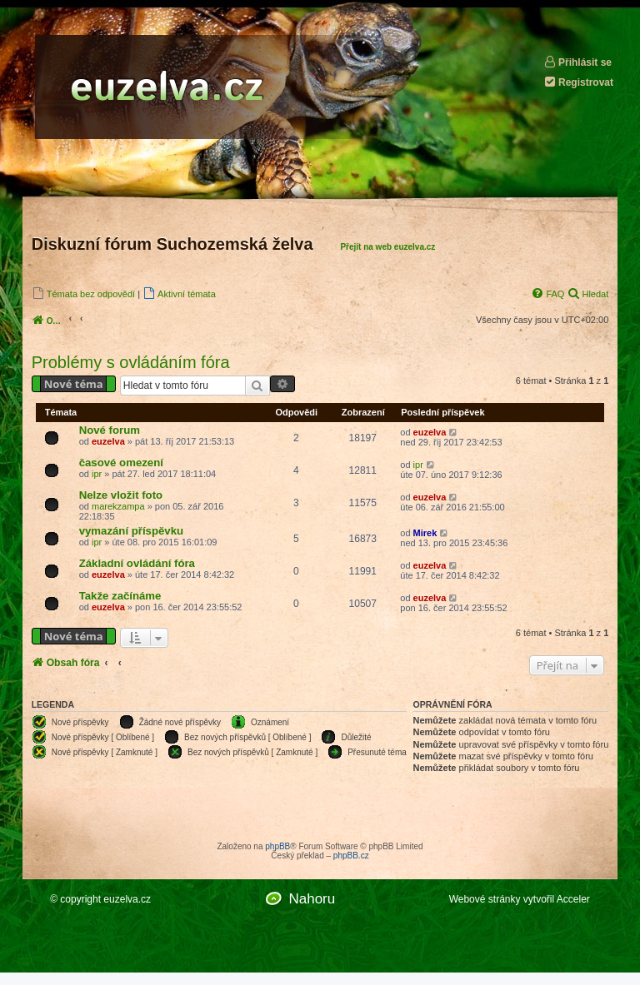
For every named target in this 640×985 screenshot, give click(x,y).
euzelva (108, 441)
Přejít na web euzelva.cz (387, 246)
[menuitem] (83, 293)
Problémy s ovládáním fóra (131, 362)
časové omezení (121, 462)
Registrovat (578, 82)
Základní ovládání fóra (137, 563)
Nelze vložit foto (120, 495)
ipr (97, 474)
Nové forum (109, 430)
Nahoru (311, 899)
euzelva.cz (127, 899)
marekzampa (118, 506)
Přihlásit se (577, 62)
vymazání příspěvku (131, 531)
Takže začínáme (120, 596)
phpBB (277, 846)
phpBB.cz (351, 855)
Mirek (425, 533)
